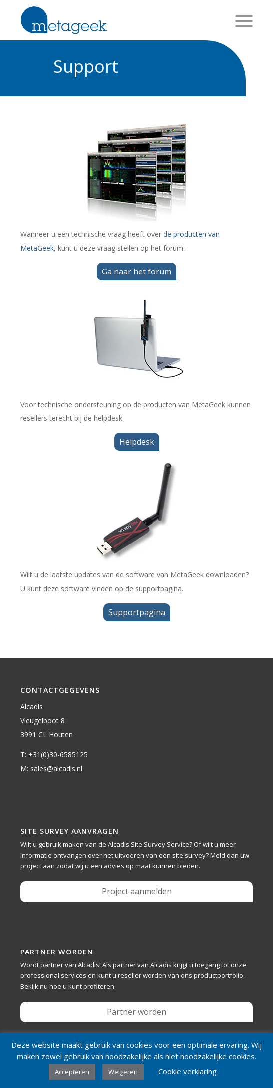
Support (85, 66)
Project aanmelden (137, 891)
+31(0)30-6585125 (58, 754)
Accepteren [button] (72, 1071)
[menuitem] (239, 20)
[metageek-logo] (113, 20)
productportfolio (218, 975)
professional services (53, 975)
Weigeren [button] (123, 1071)
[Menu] (239, 20)
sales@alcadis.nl (56, 768)
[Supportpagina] (136, 612)
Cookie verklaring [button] (187, 1071)
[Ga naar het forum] (136, 271)
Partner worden (136, 1011)
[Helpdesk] (136, 442)
